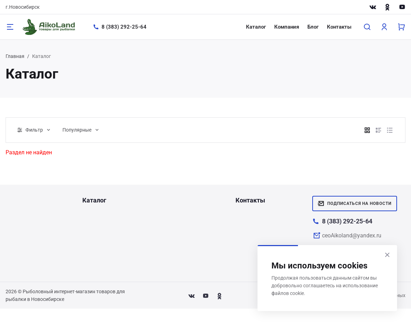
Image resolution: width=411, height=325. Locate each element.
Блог (313, 27)
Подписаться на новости (354, 203)
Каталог (256, 27)
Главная (15, 56)
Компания (286, 27)
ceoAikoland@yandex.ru (351, 235)
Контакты (339, 27)
